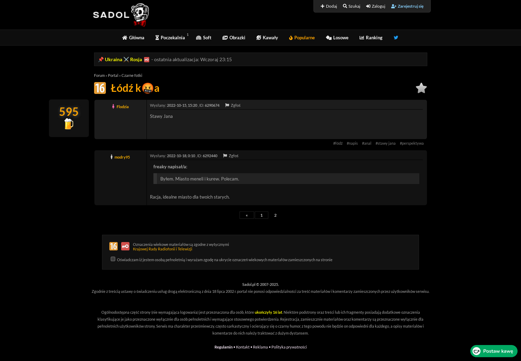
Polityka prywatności (289, 347)
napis (353, 143)
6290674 (212, 105)
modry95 (122, 157)
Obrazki (233, 37)
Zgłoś (233, 105)
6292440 (210, 155)
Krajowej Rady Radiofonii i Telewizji (162, 249)
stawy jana (387, 143)
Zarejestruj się (407, 6)
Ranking (371, 37)
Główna (133, 37)
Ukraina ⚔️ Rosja (123, 59)
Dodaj (329, 6)
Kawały (267, 37)
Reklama (260, 347)
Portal (113, 75)
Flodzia (123, 106)
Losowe (337, 37)
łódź (339, 143)
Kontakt (243, 347)
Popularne (302, 37)
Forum (99, 75)
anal (367, 143)
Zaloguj (375, 6)
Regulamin (224, 347)
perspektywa (413, 143)
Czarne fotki (131, 75)
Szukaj (351, 6)
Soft (203, 37)
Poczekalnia (170, 37)
